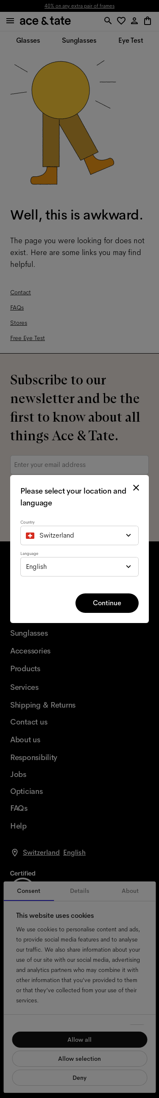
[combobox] (79, 535)
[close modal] (136, 487)
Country (27, 522)
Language (29, 553)
